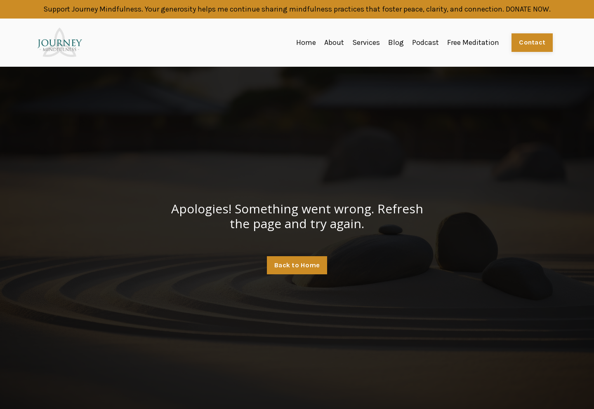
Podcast (425, 42)
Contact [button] (532, 42)
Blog (396, 42)
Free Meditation (473, 42)
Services (366, 42)
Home (306, 42)
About (334, 42)
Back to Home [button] (297, 265)
